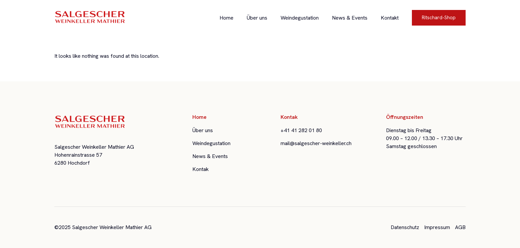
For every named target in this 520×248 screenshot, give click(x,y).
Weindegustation (300, 18)
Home (226, 18)
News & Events (349, 18)
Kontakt (390, 18)
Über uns (257, 18)
